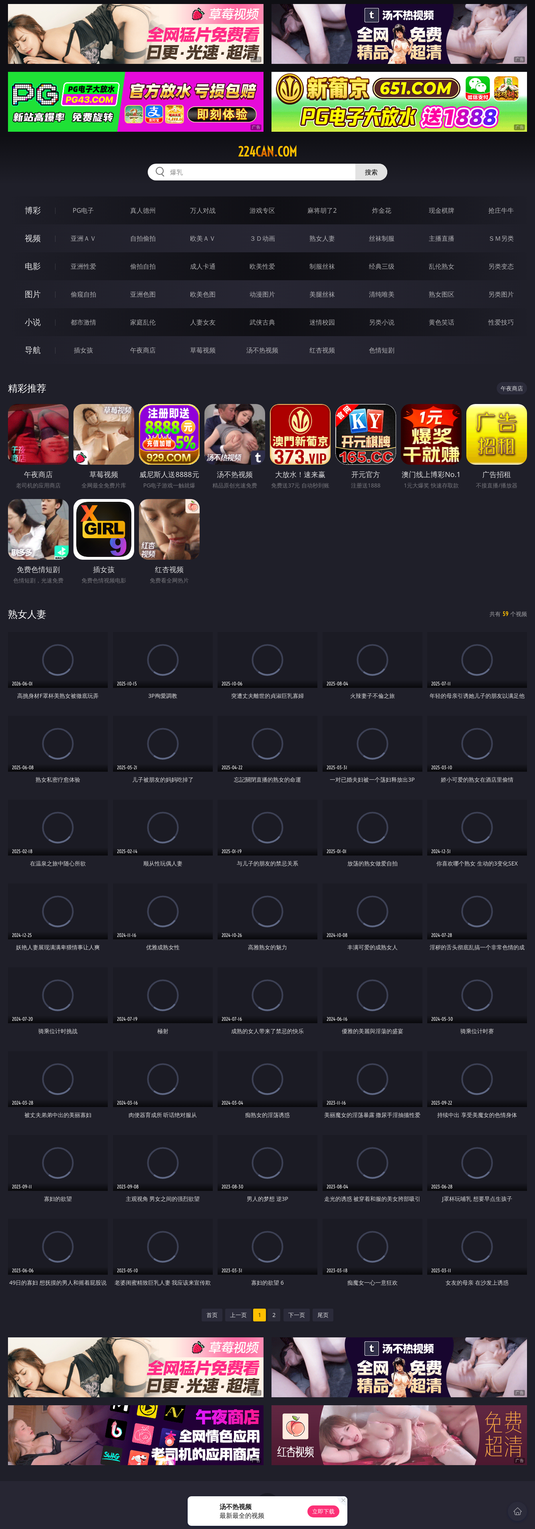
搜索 (371, 172)
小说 (33, 322)
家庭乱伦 (143, 322)
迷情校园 (322, 322)
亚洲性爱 (83, 266)
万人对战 (203, 210)
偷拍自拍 (143, 266)
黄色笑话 (441, 322)
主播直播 (441, 238)
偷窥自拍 (83, 294)
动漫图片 (262, 294)
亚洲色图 (143, 294)
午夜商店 (143, 350)
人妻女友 (203, 322)
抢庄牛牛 (501, 210)
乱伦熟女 (441, 266)
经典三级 (381, 266)
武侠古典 (262, 322)
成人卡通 (203, 266)
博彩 (33, 210)
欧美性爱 (262, 266)
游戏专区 (262, 210)
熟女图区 (441, 294)
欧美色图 (203, 294)
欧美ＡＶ (203, 238)
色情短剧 (381, 350)
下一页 (296, 1315)
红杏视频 (322, 350)
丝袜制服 (381, 238)
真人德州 (143, 210)
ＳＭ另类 (501, 238)
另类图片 (501, 294)
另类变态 (501, 266)
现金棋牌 (441, 210)
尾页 (323, 1315)
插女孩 (83, 350)
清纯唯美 (381, 294)
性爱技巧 (501, 322)
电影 (33, 266)
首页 (212, 1315)
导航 (33, 350)
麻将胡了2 (322, 210)
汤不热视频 (262, 350)
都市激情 (83, 322)
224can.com (267, 152)
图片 (33, 294)
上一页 (238, 1315)
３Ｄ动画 (262, 238)
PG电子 (83, 210)
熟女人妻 (322, 238)
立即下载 (323, 1511)
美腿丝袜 (322, 294)
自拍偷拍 (143, 238)
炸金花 (381, 210)
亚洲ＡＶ (83, 238)
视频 (33, 238)
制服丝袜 (322, 266)
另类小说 (381, 322)
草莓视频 (203, 350)
